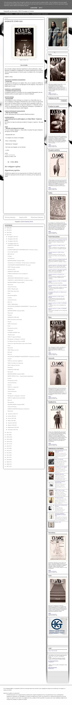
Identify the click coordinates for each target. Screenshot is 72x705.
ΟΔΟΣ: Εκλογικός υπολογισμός (15, 319)
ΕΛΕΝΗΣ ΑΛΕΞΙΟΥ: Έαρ (14, 332)
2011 (8, 457)
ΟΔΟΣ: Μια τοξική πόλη (13, 291)
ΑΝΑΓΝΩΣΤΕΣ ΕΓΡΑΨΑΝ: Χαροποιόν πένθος (60, 482)
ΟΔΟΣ (6, 153)
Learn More (33, 7)
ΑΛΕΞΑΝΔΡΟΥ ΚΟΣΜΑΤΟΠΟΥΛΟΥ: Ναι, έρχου (19, 265)
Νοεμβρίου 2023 (12, 239)
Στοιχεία (9, 358)
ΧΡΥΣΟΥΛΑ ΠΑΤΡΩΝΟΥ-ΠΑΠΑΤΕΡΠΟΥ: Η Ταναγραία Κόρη (60, 514)
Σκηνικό (9, 321)
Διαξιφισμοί (10, 330)
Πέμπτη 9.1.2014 (58, 522)
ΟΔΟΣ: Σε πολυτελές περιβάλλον (15, 360)
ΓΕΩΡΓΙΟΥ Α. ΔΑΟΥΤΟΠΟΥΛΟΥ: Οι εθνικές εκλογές (20, 280)
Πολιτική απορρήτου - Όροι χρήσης (40, 13)
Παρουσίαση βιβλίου (12, 295)
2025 (8, 230)
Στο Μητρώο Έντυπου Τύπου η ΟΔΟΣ (16, 341)
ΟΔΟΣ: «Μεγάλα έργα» (13, 289)
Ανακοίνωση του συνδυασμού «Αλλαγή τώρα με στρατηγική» (22, 262)
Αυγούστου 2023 (12, 413)
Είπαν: (9, 293)
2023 (8, 234)
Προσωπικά (10, 284)
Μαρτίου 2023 (11, 425)
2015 (8, 448)
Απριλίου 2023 (11, 423)
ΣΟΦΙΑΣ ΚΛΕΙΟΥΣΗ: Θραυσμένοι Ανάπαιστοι (18, 408)
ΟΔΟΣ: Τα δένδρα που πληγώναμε (15, 363)
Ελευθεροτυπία (51, 668)
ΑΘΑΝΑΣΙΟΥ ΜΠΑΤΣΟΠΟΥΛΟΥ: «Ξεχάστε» (18, 278)
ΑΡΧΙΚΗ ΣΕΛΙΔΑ (9, 13)
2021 (8, 434)
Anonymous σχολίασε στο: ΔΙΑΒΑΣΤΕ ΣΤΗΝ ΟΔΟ (57, 239)
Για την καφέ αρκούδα (13, 251)
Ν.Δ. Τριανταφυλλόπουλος (53, 660)
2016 (8, 446)
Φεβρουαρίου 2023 (12, 427)
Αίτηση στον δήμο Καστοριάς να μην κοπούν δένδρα (19, 343)
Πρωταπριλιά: (11, 402)
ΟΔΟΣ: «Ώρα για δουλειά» (14, 365)
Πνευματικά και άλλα (12, 328)
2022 (8, 432)
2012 (8, 455)
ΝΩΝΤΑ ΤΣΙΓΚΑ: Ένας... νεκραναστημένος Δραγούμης (20, 376)
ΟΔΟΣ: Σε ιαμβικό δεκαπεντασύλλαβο (16, 398)
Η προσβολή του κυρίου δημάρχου (61, 466)
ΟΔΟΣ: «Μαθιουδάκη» (13, 304)
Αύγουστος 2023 (11, 269)
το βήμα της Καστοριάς (10, 155)
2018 (8, 441)
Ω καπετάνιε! (11, 247)
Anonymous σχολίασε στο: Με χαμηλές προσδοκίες (57, 265)
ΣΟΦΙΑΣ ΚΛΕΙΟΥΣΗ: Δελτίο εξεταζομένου (18, 273)
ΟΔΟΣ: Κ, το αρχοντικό (13, 387)
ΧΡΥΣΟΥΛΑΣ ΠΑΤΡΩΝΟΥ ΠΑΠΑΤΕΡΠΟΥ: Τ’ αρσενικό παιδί (22, 306)
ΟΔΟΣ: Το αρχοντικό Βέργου (14, 337)
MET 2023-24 (11, 254)
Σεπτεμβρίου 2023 (12, 243)
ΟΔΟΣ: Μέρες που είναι (13, 350)
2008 (8, 464)
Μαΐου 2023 (11, 420)
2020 (8, 437)
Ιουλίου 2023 (11, 416)
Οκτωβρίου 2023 (12, 241)
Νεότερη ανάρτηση (10, 217)
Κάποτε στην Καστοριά (59, 459)
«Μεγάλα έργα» (11, 334)
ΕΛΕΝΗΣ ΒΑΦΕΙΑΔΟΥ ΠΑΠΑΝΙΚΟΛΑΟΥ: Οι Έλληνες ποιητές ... (23, 249)
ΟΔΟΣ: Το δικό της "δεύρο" (60, 490)
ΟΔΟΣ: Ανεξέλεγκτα (12, 323)
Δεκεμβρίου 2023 (12, 236)
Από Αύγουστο (11, 258)
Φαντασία (10, 352)
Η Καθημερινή (51, 661)
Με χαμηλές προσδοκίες (59, 497)
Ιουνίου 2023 (11, 418)
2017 (8, 443)
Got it (40, 7)
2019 (8, 439)
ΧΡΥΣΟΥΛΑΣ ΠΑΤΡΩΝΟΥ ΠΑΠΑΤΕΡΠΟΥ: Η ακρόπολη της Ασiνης (24, 356)
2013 (8, 452)
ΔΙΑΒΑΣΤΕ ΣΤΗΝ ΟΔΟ (13, 245)
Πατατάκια (10, 276)
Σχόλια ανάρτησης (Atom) (27, 221)
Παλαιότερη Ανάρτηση (37, 217)
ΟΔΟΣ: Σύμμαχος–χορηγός (14, 267)
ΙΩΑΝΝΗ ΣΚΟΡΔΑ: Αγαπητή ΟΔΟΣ (16, 260)
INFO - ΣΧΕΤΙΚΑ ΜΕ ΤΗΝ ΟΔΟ (22, 13)
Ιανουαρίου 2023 (12, 429)
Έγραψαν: (10, 315)
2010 (8, 459)
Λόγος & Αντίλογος (12, 286)
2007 (8, 466)
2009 (8, 462)
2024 (8, 232)
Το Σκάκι (10, 256)
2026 (8, 228)
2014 (8, 450)
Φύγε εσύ (10, 302)
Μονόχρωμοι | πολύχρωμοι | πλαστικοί (16, 339)
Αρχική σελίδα (23, 217)
